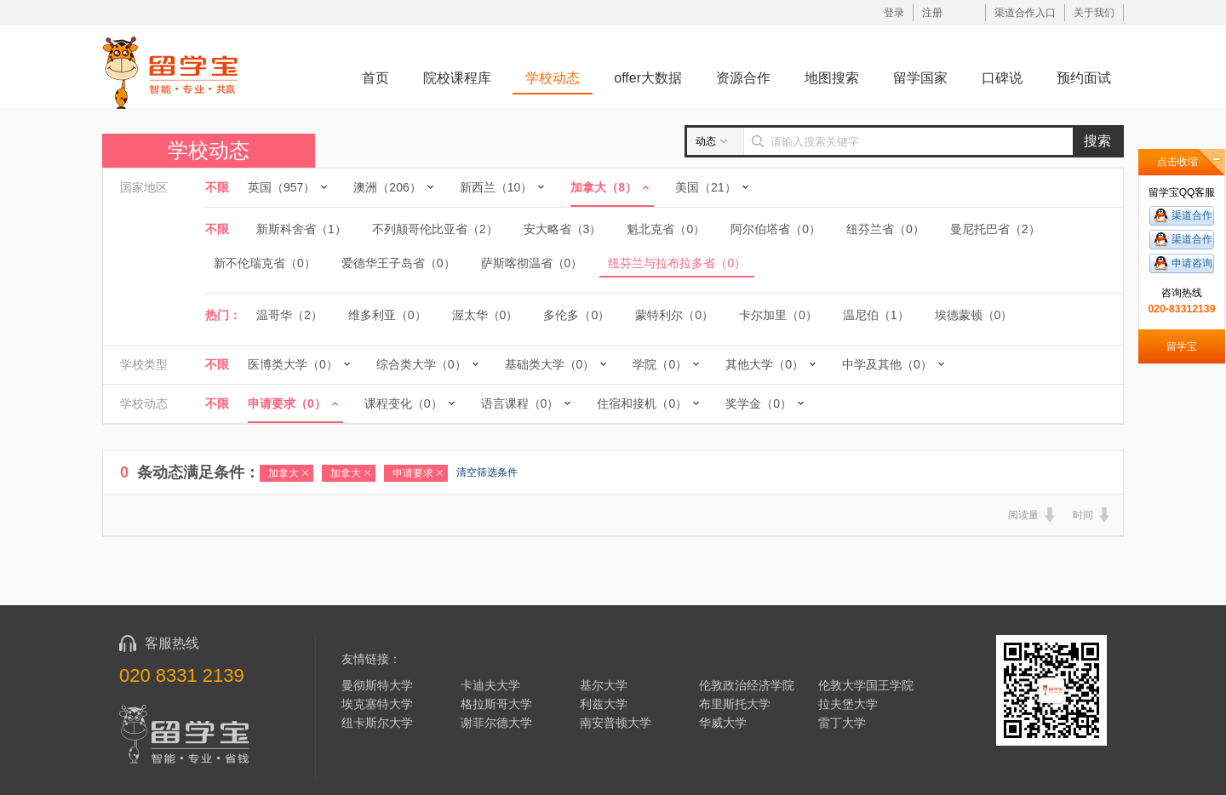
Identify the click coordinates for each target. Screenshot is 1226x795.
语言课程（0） (520, 403)
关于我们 (1094, 13)
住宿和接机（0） (642, 403)
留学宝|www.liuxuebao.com (170, 72)
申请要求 (412, 473)
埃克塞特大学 (377, 704)
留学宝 (1181, 346)
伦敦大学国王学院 (866, 685)
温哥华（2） (289, 315)
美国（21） (705, 187)
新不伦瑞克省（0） (265, 263)
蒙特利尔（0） (674, 315)
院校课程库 (457, 78)
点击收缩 (1177, 162)
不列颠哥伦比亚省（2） (435, 229)
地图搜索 (832, 78)
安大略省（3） (563, 229)
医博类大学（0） (293, 364)
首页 (375, 78)
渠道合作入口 (1025, 13)
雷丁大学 (842, 722)
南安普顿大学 (615, 722)
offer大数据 (648, 78)
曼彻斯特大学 (377, 685)
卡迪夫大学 (490, 685)
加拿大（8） (603, 187)
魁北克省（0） (666, 229)
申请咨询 (1192, 263)
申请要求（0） (287, 403)
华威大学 (723, 722)
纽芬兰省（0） (885, 229)
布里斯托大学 (735, 704)
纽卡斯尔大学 (377, 722)
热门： (223, 315)
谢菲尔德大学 (496, 722)
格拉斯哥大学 (496, 704)
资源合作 (743, 78)
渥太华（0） (485, 315)
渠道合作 (1192, 215)
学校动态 (552, 78)
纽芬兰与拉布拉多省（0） (677, 263)
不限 (217, 187)
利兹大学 (603, 704)
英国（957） (281, 187)
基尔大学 (603, 685)
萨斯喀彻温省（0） (532, 263)
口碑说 (1002, 78)
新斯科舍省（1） (301, 229)
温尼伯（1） (876, 315)
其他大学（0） (764, 364)
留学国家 (920, 78)
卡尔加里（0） (778, 315)
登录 (894, 13)
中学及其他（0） (887, 364)
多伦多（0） (576, 315)
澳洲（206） (387, 187)
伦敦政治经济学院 (746, 685)
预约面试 (1084, 78)
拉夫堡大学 (848, 704)
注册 (932, 13)
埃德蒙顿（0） (974, 315)
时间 (1083, 515)
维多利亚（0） (387, 315)
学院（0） (660, 364)
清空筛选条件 (487, 472)
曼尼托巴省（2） (995, 229)
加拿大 (283, 473)
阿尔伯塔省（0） (775, 229)
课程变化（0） (403, 403)
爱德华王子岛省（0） (398, 263)
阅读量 (1023, 515)
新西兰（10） (496, 187)
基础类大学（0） (550, 364)
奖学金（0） (758, 403)
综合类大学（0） (421, 364)
